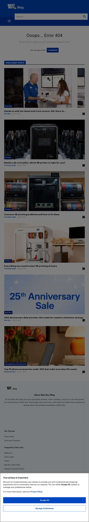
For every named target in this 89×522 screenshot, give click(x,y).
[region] (44, 497)
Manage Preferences (44, 508)
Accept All (44, 500)
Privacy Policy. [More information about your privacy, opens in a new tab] (36, 491)
